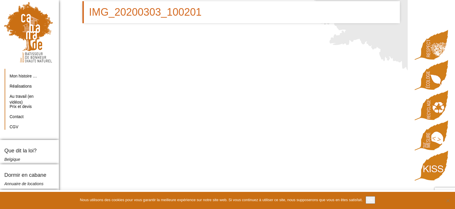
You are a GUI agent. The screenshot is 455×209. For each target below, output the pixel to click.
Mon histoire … (23, 76)
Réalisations (21, 86)
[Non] (448, 200)
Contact (17, 116)
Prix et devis (21, 106)
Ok (370, 200)
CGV (14, 127)
